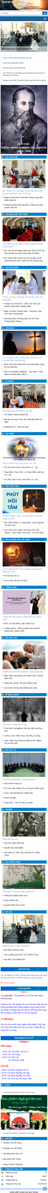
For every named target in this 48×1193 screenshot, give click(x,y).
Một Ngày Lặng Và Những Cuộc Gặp (17, 411)
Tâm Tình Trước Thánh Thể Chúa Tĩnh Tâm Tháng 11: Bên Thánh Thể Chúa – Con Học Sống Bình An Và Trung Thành (23, 531)
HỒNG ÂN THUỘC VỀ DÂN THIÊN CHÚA (20, 683)
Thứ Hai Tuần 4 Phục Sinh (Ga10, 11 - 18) (21, 467)
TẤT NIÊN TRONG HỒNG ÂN (16, 414)
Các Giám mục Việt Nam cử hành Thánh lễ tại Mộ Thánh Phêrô (23, 245)
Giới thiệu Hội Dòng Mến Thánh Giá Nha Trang (19, 1092)
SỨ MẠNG (9, 381)
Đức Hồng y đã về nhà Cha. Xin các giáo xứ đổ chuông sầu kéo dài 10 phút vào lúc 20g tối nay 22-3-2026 (23, 259)
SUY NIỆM (9, 433)
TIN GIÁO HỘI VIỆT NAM (16, 214)
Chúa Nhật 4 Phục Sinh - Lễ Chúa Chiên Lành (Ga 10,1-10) (24, 473)
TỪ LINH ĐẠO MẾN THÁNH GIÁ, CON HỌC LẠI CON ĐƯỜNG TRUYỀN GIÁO (22, 358)
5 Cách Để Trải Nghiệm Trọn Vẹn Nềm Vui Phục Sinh (23, 729)
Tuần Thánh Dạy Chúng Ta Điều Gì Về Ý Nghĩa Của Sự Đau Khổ (22, 741)
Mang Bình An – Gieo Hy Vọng (16, 427)
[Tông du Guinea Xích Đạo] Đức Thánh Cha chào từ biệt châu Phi (23, 206)
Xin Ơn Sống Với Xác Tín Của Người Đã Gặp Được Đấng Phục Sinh (22, 570)
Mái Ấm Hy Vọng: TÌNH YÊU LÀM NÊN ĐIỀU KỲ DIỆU (23, 420)
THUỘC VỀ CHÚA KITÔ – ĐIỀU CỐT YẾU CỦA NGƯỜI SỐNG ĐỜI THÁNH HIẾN (22, 305)
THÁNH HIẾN (11, 587)
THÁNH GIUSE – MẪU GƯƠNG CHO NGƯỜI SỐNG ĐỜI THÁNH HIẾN (22, 629)
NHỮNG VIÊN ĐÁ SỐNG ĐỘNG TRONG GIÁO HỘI (23, 672)
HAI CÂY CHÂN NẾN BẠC (14, 843)
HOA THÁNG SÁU (11, 900)
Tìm (44, 13)
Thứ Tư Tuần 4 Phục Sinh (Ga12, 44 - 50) (17, 58)
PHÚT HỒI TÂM (12, 486)
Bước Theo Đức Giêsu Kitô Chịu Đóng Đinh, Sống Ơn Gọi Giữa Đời (24, 365)
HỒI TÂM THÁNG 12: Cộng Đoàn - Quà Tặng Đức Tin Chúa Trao (24, 523)
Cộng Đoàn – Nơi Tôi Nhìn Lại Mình (18, 802)
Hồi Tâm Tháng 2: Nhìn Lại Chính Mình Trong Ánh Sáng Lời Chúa (22, 517)
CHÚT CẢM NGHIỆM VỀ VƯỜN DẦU (18, 793)
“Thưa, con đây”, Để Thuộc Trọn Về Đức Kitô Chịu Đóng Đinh (23, 298)
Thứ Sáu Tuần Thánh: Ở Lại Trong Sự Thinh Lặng (24, 788)
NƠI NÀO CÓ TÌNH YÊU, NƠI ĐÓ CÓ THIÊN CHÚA (22, 853)
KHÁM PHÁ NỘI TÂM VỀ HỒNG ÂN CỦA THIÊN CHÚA (22, 618)
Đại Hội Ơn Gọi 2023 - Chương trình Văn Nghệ (19, 1133)
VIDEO (7, 1085)
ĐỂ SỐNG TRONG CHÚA (14, 950)
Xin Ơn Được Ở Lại (11, 575)
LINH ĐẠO (9, 328)
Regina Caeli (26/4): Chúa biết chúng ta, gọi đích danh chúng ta (24, 80)
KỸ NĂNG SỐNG (12, 694)
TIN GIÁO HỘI (11, 157)
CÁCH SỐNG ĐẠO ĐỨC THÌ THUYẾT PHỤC (21, 954)
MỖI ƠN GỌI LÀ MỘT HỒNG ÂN (14, 68)
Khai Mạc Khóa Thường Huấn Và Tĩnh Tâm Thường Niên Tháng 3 (21, 319)
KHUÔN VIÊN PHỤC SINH (14, 905)
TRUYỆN (8, 809)
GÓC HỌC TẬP (11, 638)
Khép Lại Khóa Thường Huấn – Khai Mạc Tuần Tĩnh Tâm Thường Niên (23, 312)
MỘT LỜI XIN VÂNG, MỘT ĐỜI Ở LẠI (19, 623)
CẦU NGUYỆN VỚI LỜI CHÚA (17, 539)
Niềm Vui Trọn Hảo (10, 839)
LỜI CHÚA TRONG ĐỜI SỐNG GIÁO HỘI (20, 688)
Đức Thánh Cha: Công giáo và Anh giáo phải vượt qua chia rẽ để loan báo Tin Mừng (23, 192)
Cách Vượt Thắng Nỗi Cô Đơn (13, 63)
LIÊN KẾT (9, 1138)
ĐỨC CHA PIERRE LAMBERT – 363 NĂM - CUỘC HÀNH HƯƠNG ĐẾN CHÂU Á (23, 373)
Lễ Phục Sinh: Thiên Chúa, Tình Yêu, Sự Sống (22, 736)
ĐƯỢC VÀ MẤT (10, 798)
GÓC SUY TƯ (10, 750)
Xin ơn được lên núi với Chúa (15, 580)
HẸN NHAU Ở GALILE (13, 783)
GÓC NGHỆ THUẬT (13, 862)
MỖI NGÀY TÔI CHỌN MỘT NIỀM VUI (18, 891)
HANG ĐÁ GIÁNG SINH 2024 (15, 895)
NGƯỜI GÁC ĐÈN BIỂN (13, 848)
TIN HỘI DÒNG (11, 267)
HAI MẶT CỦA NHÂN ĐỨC (14, 959)
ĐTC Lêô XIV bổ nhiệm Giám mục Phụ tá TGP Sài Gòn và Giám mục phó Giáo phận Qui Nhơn (24, 251)
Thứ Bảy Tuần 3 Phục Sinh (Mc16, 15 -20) (21, 479)
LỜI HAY (8, 912)
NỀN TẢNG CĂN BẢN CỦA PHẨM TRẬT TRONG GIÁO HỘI (23, 676)
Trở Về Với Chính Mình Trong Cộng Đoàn (19, 779)
